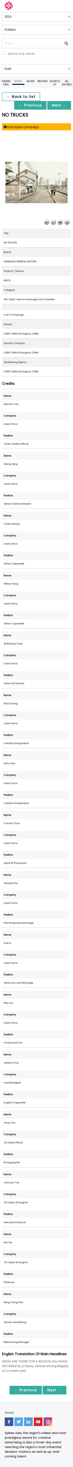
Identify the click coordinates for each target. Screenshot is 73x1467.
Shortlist (54, 82)
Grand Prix (6, 82)
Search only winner (21, 54)
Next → (59, 105)
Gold (18, 81)
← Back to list (21, 96)
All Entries (67, 82)
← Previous (30, 105)
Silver (30, 81)
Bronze (43, 81)
